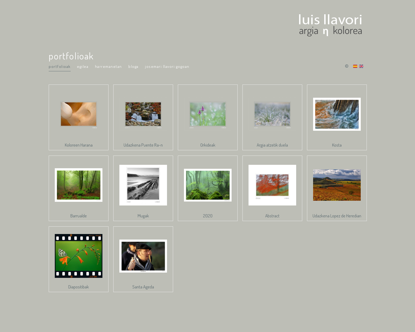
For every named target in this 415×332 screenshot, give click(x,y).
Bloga (133, 66)
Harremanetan (108, 66)
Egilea (82, 66)
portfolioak (60, 66)
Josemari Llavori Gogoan (167, 66)
